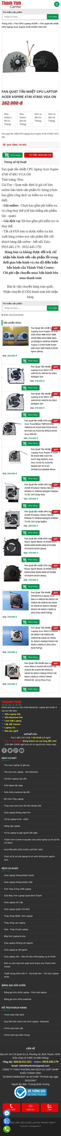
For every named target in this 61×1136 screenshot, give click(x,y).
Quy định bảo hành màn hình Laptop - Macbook (26, 1021)
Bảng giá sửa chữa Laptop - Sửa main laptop (25, 992)
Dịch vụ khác (10, 868)
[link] (11, 2)
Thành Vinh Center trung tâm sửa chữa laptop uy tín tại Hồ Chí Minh (31, 841)
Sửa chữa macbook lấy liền (17, 792)
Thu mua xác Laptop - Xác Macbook (21, 772)
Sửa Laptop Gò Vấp (13, 902)
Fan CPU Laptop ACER (25, 23)
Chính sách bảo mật (13, 1028)
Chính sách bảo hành (14, 1014)
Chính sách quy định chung (17, 1035)
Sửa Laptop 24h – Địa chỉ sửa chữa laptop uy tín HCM (29, 956)
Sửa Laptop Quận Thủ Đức (17, 909)
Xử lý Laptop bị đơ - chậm (16, 819)
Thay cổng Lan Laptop (14, 923)
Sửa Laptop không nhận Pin (17, 812)
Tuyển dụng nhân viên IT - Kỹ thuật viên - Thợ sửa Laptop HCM (31, 975)
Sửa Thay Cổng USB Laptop (17, 889)
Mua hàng (33, 360)
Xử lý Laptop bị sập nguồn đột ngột (20, 833)
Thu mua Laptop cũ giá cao (17, 765)
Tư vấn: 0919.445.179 (40, 155)
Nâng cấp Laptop (12, 826)
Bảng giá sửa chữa (14, 985)
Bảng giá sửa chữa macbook (17, 999)
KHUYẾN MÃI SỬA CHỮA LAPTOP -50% (23, 849)
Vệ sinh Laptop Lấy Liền (15, 779)
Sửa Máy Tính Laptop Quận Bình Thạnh (23, 895)
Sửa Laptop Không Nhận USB (18, 882)
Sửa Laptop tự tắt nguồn (15, 950)
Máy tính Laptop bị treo (15, 936)
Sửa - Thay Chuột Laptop (16, 929)
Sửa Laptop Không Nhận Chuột (19, 875)
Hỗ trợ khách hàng (14, 1007)
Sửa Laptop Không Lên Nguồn (18, 943)
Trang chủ (7, 23)
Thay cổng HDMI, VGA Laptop (18, 916)
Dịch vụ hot (9, 758)
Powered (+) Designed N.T (30, 1126)
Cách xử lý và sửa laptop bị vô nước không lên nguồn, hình (29, 858)
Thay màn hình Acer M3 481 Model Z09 (22, 806)
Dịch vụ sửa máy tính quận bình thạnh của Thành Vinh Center (29, 965)
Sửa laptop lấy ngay (13, 785)
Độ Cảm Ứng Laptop (14, 799)
